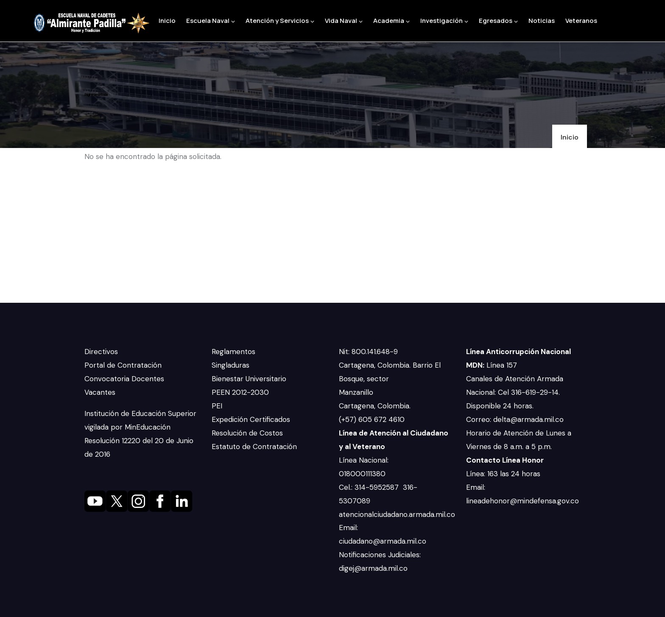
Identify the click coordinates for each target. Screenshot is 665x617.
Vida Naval (344, 20)
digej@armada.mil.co (374, 568)
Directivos (101, 351)
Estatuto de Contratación (254, 446)
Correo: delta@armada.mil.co (515, 419)
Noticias (541, 20)
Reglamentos (233, 351)
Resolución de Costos (247, 433)
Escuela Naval (210, 20)
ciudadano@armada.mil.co (383, 541)
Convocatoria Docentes (124, 378)
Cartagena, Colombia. (376, 405)
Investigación (444, 20)
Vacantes (99, 392)
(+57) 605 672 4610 (372, 419)
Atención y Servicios (280, 20)
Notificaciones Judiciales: (380, 554)
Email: (348, 527)
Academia (391, 20)
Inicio (167, 20)
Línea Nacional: (363, 460)
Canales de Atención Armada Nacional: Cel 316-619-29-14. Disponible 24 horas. (514, 392)
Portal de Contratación (123, 365)
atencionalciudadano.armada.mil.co (397, 514)
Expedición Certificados (251, 419)
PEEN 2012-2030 (240, 392)
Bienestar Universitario (249, 378)
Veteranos (581, 20)
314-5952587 (378, 487)
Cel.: (347, 487)
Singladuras (230, 365)
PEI (217, 405)
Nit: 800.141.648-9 (369, 351)
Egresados (498, 20)
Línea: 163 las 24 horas (504, 473)
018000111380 (363, 473)
